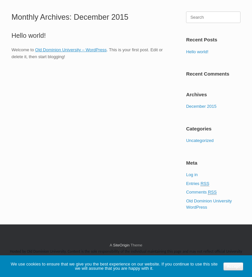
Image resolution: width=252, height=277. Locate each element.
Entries (197, 183)
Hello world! (28, 35)
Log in (192, 174)
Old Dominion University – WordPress (71, 49)
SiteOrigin (121, 245)
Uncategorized (200, 140)
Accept (233, 266)
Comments (201, 192)
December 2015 (201, 106)
